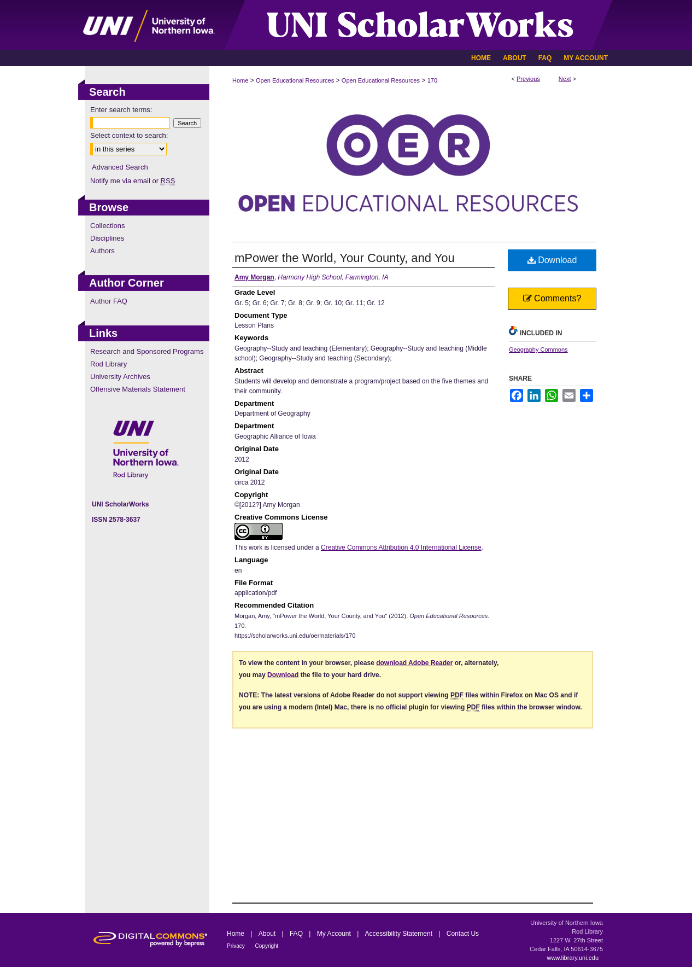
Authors (102, 251)
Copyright (267, 946)
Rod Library (108, 364)
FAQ (297, 933)
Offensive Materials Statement (137, 389)
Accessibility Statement (400, 933)
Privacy (237, 946)
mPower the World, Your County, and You (344, 258)
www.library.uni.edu (573, 957)
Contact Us (463, 933)
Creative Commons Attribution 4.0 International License (401, 547)
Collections (107, 226)
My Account (335, 933)
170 (432, 80)
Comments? (552, 298)
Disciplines (107, 238)
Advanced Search (120, 167)
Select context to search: (129, 135)
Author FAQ (108, 301)
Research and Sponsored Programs (146, 351)
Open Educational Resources (295, 80)
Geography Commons (538, 349)
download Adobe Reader (414, 663)
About (268, 933)
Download (552, 260)
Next (565, 78)
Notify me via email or (132, 181)
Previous (528, 78)
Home (240, 80)
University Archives (120, 376)
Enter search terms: (121, 110)
